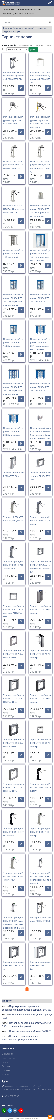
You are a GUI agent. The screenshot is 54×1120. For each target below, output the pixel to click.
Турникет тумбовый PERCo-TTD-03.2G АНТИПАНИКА (13, 743)
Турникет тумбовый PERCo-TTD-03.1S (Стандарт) (40, 654)
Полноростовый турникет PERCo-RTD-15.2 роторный (13, 253)
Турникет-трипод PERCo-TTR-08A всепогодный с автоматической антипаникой (13, 924)
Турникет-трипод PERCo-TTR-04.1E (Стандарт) (40, 787)
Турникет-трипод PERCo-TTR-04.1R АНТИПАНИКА (13, 876)
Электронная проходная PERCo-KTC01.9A (40, 965)
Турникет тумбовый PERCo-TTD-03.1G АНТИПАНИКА (13, 654)
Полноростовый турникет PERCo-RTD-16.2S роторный (13, 342)
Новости (7, 1000)
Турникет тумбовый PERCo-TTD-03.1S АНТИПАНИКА (13, 698)
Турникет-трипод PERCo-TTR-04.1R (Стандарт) (40, 832)
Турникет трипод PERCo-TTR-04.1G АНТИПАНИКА (13, 565)
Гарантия (6, 14)
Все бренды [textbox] (14, 49)
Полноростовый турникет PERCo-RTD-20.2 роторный (40, 387)
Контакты (30, 14)
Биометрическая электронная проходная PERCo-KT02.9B (13, 75)
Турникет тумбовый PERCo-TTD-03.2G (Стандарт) (40, 698)
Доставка (18, 14)
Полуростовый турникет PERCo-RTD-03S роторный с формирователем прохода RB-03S (40, 435)
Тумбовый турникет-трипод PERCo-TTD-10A (40, 476)
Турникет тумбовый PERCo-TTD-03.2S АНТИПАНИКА (13, 787)
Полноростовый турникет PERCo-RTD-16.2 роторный (40, 298)
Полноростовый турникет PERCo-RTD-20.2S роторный (13, 431)
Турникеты (40, 28)
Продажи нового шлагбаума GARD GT (30, 1031)
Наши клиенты (24, 9)
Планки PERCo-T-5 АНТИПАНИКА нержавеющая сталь (13, 209)
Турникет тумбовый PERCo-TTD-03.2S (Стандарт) (40, 743)
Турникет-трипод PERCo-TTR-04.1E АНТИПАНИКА (13, 832)
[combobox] (17, 49)
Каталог (6, 28)
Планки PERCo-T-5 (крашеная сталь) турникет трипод (13, 164)
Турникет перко (12, 31)
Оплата (38, 9)
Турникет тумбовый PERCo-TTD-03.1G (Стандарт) (40, 609)
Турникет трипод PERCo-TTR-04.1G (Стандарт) (40, 520)
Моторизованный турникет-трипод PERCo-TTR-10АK (13, 120)
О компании (8, 9)
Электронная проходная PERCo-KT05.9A (13, 965)
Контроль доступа (23, 28)
